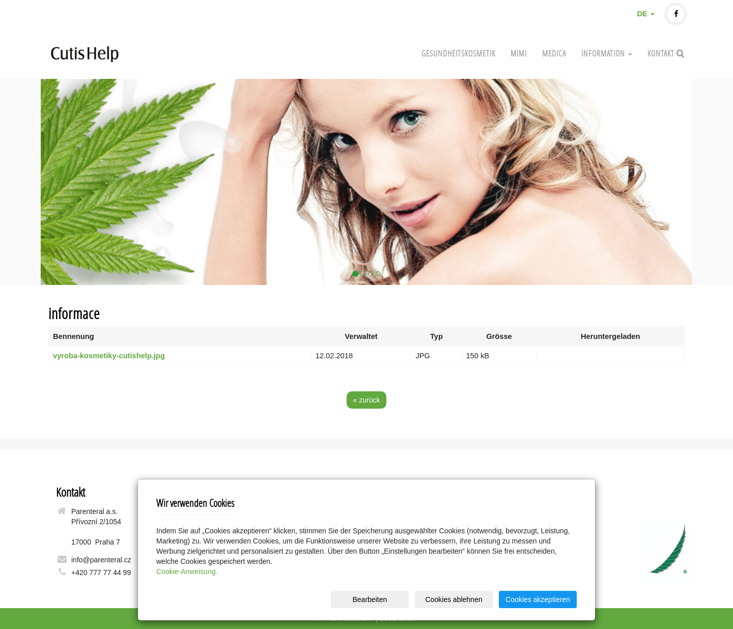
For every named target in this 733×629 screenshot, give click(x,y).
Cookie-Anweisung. (187, 571)
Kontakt (661, 53)
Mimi (519, 53)
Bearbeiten (369, 599)
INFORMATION (606, 53)
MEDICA (554, 53)
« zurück (366, 400)
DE (645, 14)
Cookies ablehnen (453, 599)
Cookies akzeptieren (537, 599)
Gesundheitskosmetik (458, 53)
